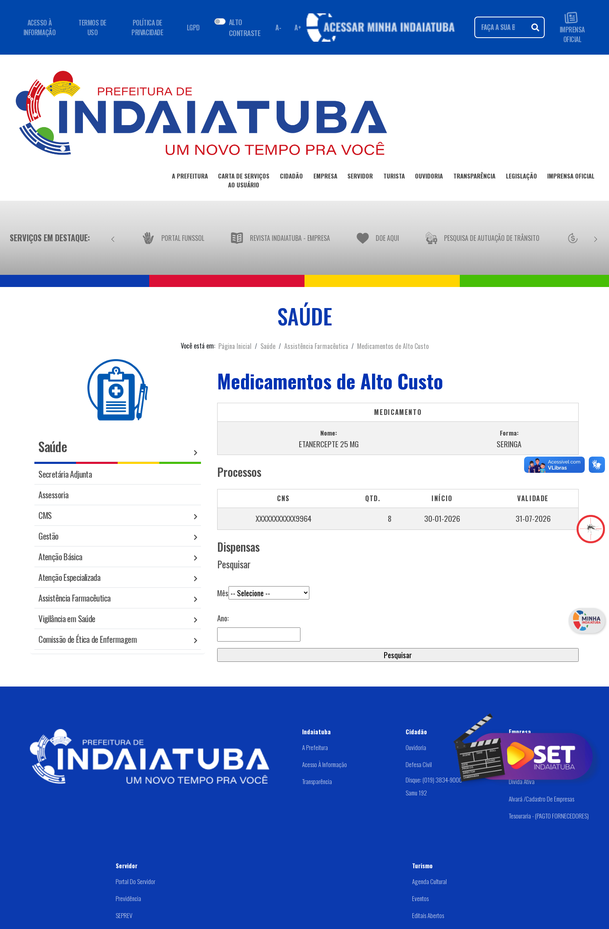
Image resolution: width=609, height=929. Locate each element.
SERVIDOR (360, 177)
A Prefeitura (315, 747)
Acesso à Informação (324, 764)
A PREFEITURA (190, 177)
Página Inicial (235, 346)
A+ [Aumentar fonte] (297, 27)
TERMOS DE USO (92, 27)
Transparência (317, 781)
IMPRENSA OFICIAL (572, 27)
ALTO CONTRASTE (244, 27)
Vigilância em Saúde (66, 618)
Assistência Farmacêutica (316, 346)
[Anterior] (113, 237)
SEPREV (124, 915)
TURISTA (394, 177)
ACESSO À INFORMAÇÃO (39, 27)
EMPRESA (325, 177)
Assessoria (53, 494)
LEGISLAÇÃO (521, 177)
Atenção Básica (60, 556)
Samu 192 (416, 792)
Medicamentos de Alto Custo (393, 346)
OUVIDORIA (429, 177)
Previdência (128, 898)
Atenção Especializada (69, 577)
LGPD (193, 27)
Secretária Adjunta (65, 474)
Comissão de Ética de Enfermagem (87, 639)
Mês (263, 586)
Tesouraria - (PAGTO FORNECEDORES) (549, 815)
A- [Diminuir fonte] (278, 27)
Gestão (48, 535)
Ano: (223, 618)
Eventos (420, 898)
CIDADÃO (291, 177)
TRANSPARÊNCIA (474, 177)
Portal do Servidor (135, 881)
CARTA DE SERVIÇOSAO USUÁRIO (243, 181)
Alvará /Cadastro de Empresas (541, 798)
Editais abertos (428, 915)
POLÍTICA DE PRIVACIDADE (147, 27)
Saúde (267, 346)
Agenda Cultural (429, 881)
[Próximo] (596, 237)
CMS (44, 515)
